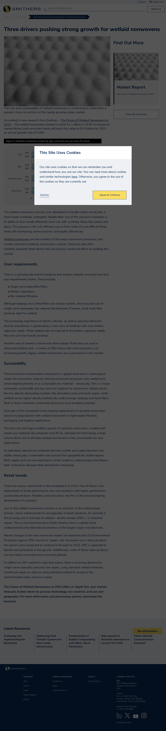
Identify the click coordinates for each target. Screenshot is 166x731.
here (74, 177)
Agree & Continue (109, 195)
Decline (44, 195)
